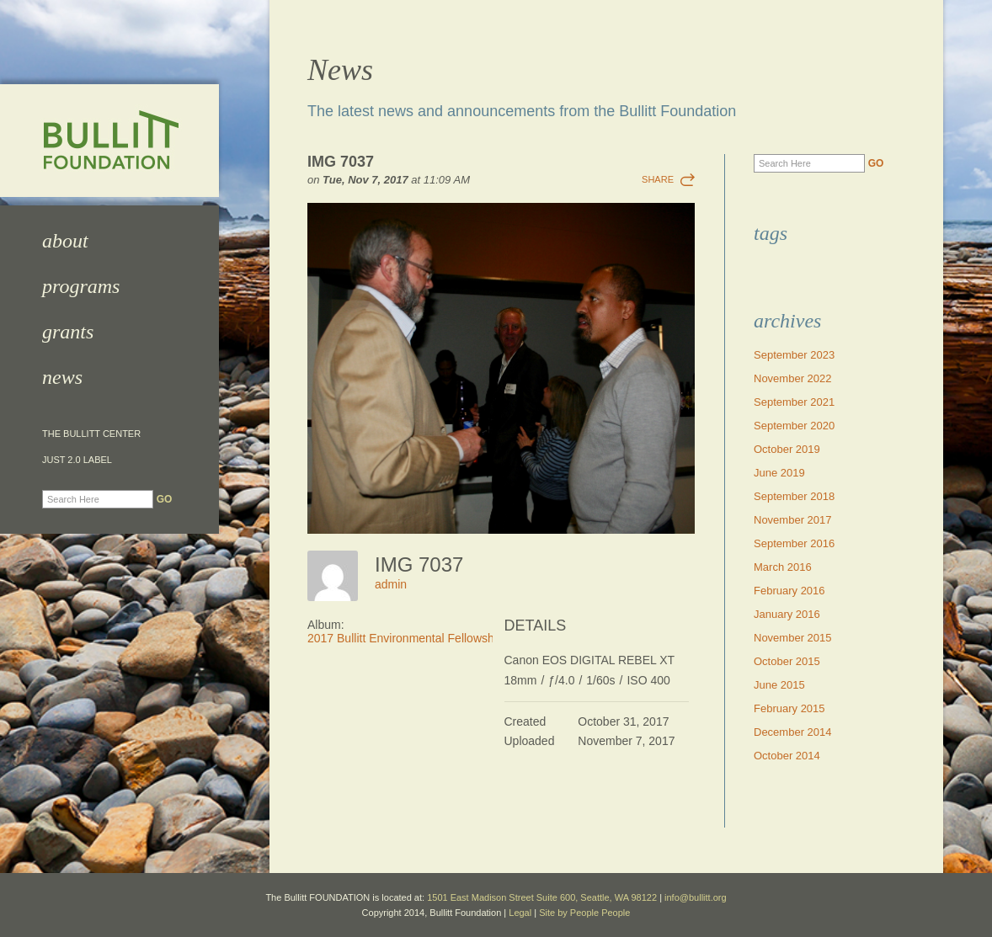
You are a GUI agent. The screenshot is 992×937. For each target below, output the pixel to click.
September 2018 (794, 496)
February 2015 (789, 708)
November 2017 (793, 520)
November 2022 (793, 378)
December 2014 (793, 732)
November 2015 (793, 637)
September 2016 (794, 543)
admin (391, 584)
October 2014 (787, 755)
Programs (81, 286)
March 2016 (783, 567)
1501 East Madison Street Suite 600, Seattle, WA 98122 (542, 897)
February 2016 (789, 590)
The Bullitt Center (91, 434)
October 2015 (787, 661)
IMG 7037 (340, 161)
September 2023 (794, 355)
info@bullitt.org (695, 897)
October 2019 (787, 449)
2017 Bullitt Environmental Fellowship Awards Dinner (445, 638)
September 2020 (794, 425)
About (65, 241)
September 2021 (794, 402)
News (62, 377)
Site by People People (584, 913)
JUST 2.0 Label (77, 460)
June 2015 (779, 685)
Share (658, 179)
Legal (520, 913)
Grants (67, 332)
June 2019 (779, 472)
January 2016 (787, 614)
